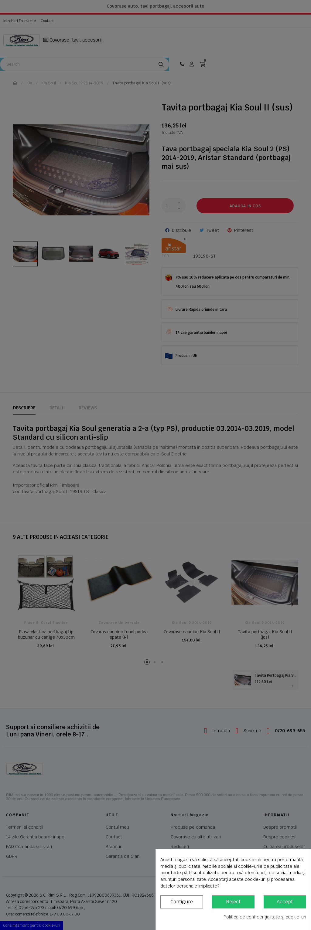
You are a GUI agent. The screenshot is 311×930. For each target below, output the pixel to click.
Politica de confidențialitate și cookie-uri (265, 917)
